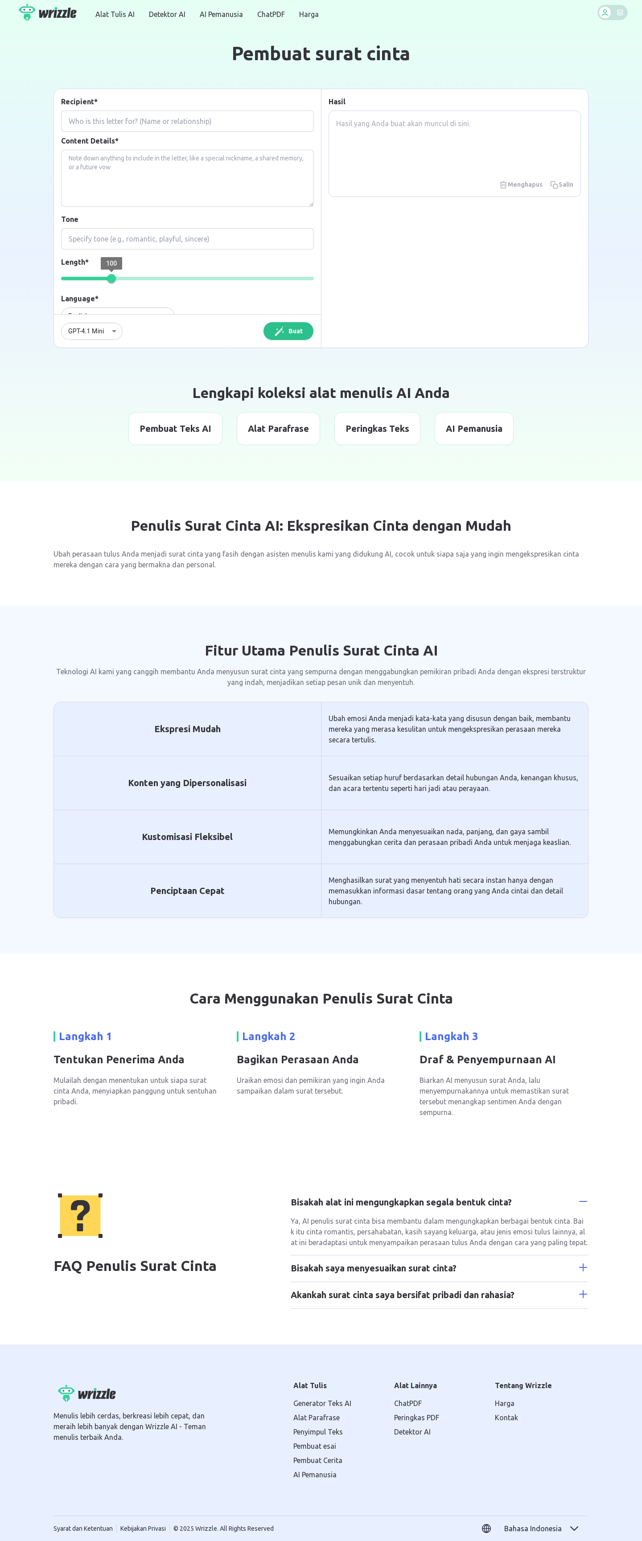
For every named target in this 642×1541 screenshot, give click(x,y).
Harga (309, 14)
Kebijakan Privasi (143, 1528)
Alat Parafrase (316, 1418)
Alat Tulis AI (115, 14)
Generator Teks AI (322, 1403)
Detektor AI (167, 14)
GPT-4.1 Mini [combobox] (86, 331)
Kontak (506, 1418)
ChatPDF (271, 14)
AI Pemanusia (221, 14)
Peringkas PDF (416, 1418)
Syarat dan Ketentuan (83, 1528)
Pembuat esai (314, 1446)
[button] (542, 1528)
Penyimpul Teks (318, 1432)
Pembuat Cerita (317, 1460)
